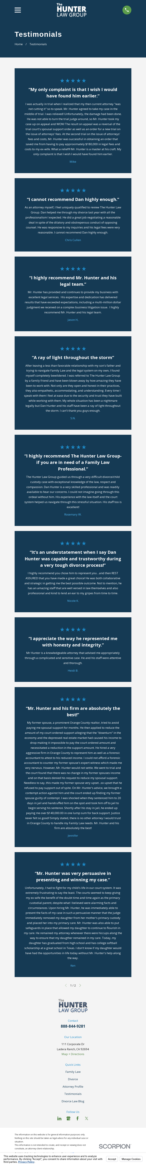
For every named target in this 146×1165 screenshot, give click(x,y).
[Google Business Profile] (68, 1118)
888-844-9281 (73, 1026)
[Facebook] (78, 1118)
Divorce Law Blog (73, 1101)
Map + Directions (73, 1054)
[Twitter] (87, 1118)
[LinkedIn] (59, 1118)
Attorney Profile (73, 1086)
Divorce (73, 1079)
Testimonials (73, 1094)
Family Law (73, 1072)
